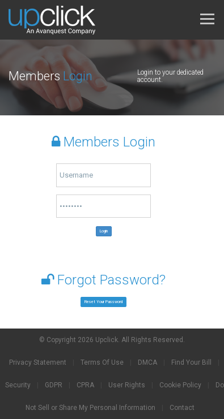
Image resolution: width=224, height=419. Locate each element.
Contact (182, 408)
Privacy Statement (37, 362)
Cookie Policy (180, 385)
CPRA (85, 385)
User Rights (126, 385)
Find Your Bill (191, 362)
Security (18, 385)
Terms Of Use (102, 362)
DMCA (147, 362)
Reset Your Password (103, 302)
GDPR (53, 385)
